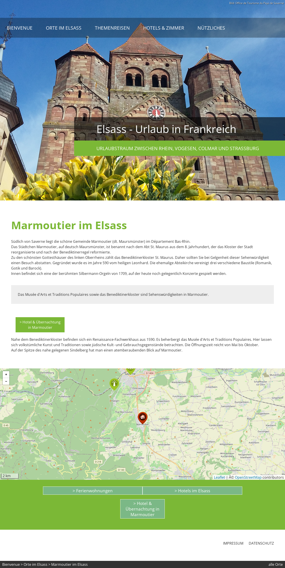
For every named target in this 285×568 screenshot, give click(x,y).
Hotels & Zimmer (163, 28)
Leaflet (219, 477)
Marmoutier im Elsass (69, 564)
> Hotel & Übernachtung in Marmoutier (40, 325)
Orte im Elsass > (37, 564)
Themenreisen (112, 28)
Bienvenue (20, 28)
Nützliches (211, 28)
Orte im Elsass (63, 28)
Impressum (233, 543)
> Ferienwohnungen (93, 490)
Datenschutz (261, 543)
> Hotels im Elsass (192, 490)
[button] (114, 384)
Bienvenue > (12, 564)
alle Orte (276, 564)
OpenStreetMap (248, 477)
